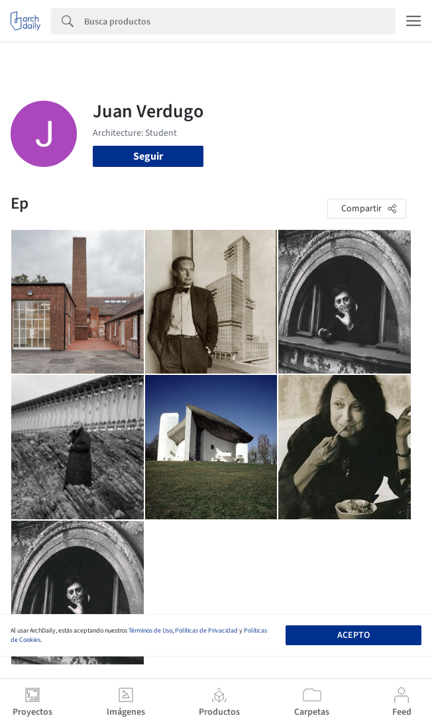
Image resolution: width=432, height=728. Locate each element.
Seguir (148, 156)
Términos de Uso (150, 630)
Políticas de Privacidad (206, 630)
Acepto (353, 635)
